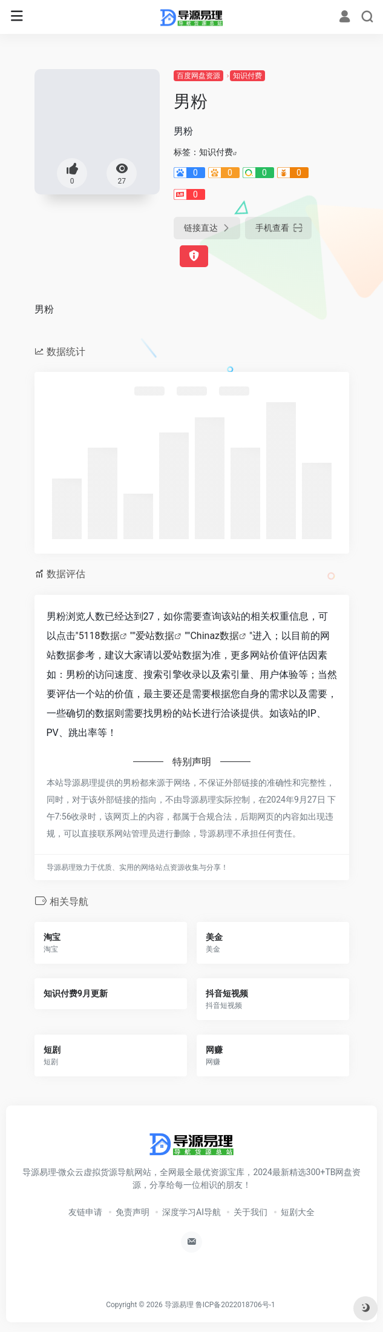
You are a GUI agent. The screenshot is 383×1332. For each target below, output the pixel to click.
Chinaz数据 (214, 635)
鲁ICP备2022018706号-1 (235, 1305)
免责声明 (132, 1212)
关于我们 (250, 1212)
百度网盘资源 (198, 75)
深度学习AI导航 (191, 1212)
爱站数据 (155, 635)
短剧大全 (298, 1212)
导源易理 (179, 1305)
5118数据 (99, 635)
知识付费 (247, 75)
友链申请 (85, 1212)
